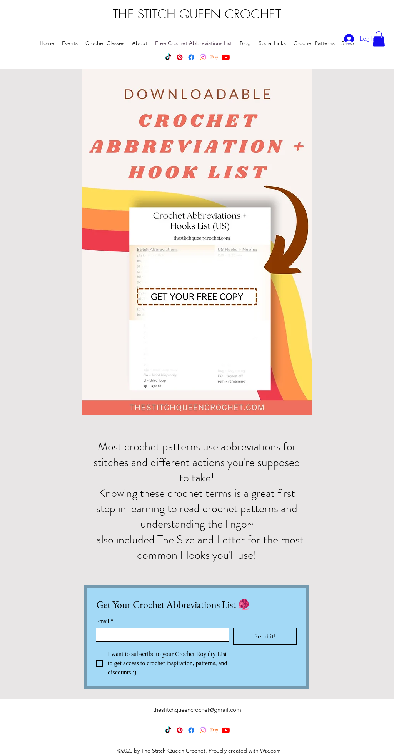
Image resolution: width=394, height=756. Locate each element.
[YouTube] (226, 57)
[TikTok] (168, 57)
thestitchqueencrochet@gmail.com (197, 709)
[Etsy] (214, 57)
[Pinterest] (180, 57)
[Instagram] (203, 57)
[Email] (160, 634)
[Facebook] (191, 57)
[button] (378, 38)
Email (104, 621)
